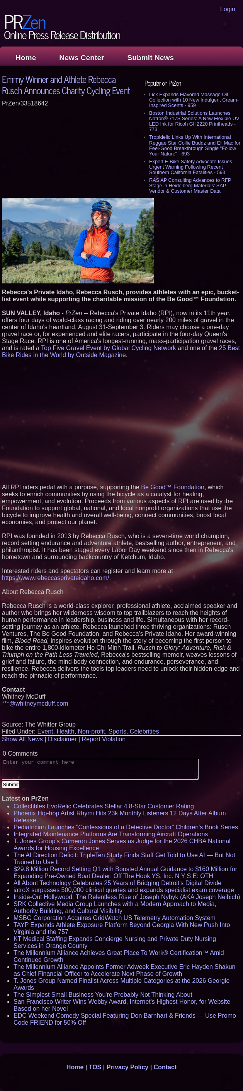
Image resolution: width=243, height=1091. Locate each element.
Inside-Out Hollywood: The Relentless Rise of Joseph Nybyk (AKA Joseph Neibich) (127, 897)
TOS (95, 1067)
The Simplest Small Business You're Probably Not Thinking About (103, 994)
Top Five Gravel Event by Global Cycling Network (108, 348)
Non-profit (91, 731)
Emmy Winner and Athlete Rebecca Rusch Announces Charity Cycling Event (66, 84)
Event (45, 731)
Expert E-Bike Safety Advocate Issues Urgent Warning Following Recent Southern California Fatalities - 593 (190, 167)
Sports (117, 731)
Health (65, 731)
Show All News (22, 739)
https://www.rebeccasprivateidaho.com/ (55, 578)
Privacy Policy (128, 1067)
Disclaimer (62, 739)
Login (227, 9)
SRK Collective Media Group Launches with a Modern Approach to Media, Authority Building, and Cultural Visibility (115, 907)
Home (25, 58)
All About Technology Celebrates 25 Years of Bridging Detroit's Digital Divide (117, 883)
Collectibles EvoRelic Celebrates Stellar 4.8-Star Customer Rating (104, 806)
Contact (165, 1067)
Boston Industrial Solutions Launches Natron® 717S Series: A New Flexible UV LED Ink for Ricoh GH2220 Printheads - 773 (194, 121)
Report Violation (104, 739)
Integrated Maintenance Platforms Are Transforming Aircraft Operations (111, 834)
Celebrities (144, 731)
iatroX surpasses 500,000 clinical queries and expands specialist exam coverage (124, 890)
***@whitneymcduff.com (35, 703)
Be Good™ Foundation (172, 487)
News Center (81, 58)
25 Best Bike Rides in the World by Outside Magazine (121, 351)
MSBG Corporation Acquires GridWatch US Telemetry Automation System (115, 918)
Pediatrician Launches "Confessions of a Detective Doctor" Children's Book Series (126, 827)
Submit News (150, 58)
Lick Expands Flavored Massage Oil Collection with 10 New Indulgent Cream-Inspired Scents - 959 (194, 99)
